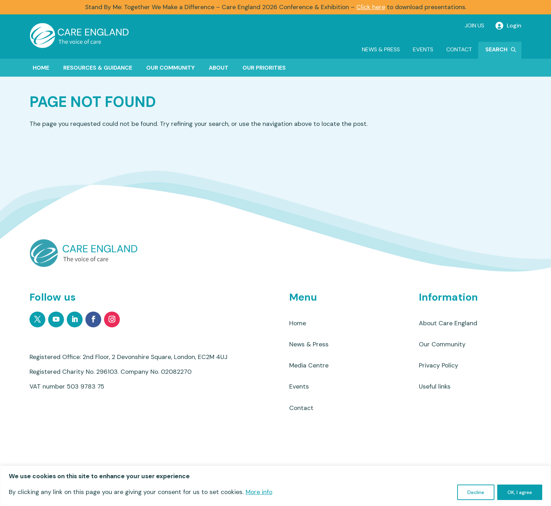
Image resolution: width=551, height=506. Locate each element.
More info (259, 492)
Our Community (170, 67)
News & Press (381, 49)
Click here (370, 7)
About (218, 67)
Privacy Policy (438, 366)
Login (514, 25)
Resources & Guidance (97, 67)
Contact (459, 49)
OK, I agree (519, 492)
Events (423, 49)
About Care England (448, 323)
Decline (475, 492)
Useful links (434, 388)
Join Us (474, 25)
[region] (275, 486)
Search (496, 49)
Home (41, 67)
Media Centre (309, 366)
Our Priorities (264, 67)
